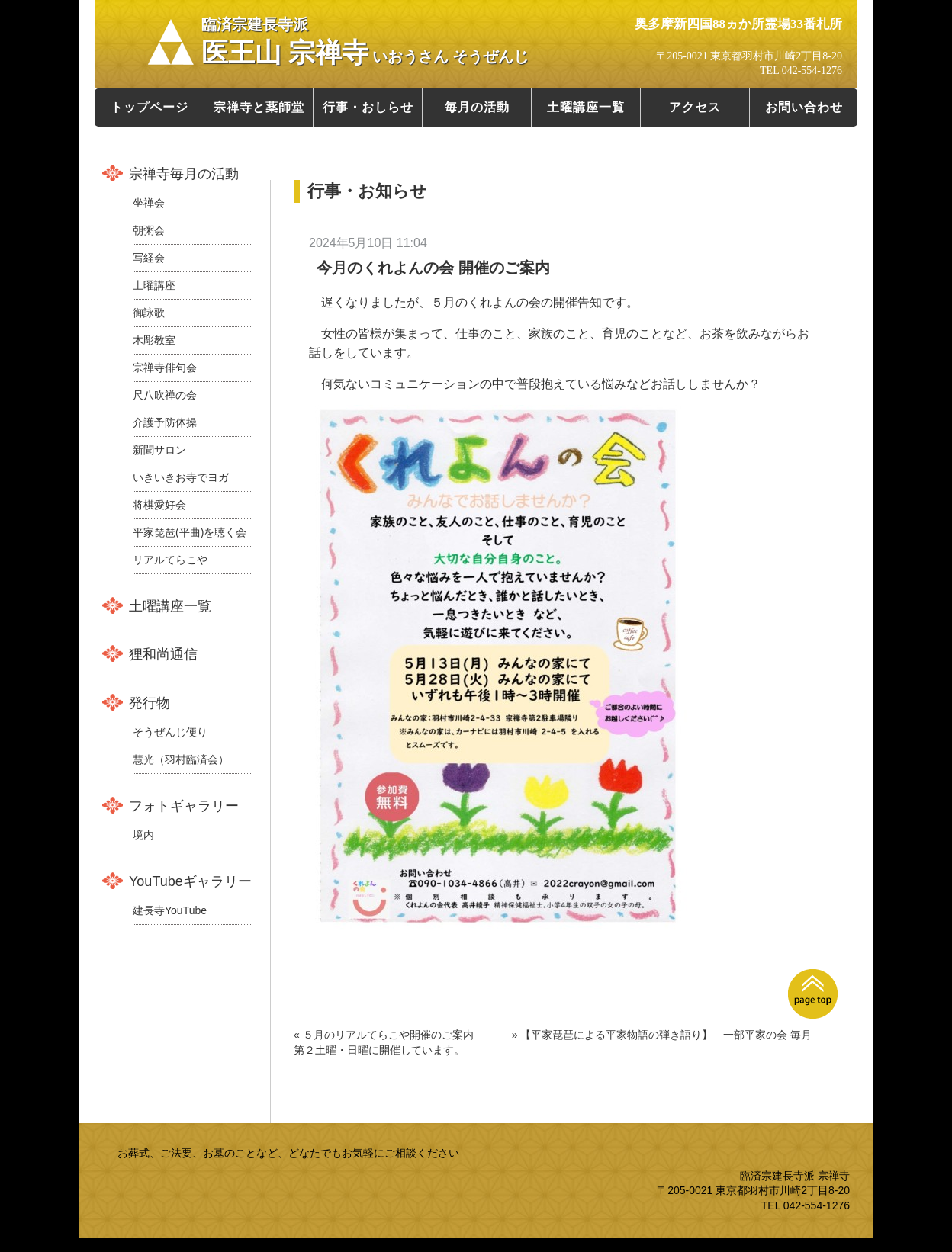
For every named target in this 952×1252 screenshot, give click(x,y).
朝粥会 (149, 230)
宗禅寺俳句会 (165, 367)
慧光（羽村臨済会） (181, 759)
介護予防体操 (165, 422)
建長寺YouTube (170, 910)
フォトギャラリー (184, 806)
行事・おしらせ (368, 107)
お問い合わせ (804, 107)
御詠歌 (149, 313)
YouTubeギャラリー (190, 881)
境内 (143, 835)
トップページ (149, 107)
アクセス (695, 107)
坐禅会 (149, 203)
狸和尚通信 (163, 654)
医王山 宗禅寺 (365, 42)
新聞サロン (159, 450)
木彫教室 (154, 340)
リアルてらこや (170, 560)
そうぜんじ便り (170, 732)
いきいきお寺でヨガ (181, 477)
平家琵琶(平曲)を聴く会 (189, 532)
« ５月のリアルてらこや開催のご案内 (384, 1035)
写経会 (149, 258)
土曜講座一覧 (586, 107)
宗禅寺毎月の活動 (184, 173)
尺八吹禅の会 (165, 395)
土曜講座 (154, 285)
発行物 (149, 703)
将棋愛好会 (159, 505)
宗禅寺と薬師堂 (259, 107)
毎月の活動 (477, 107)
